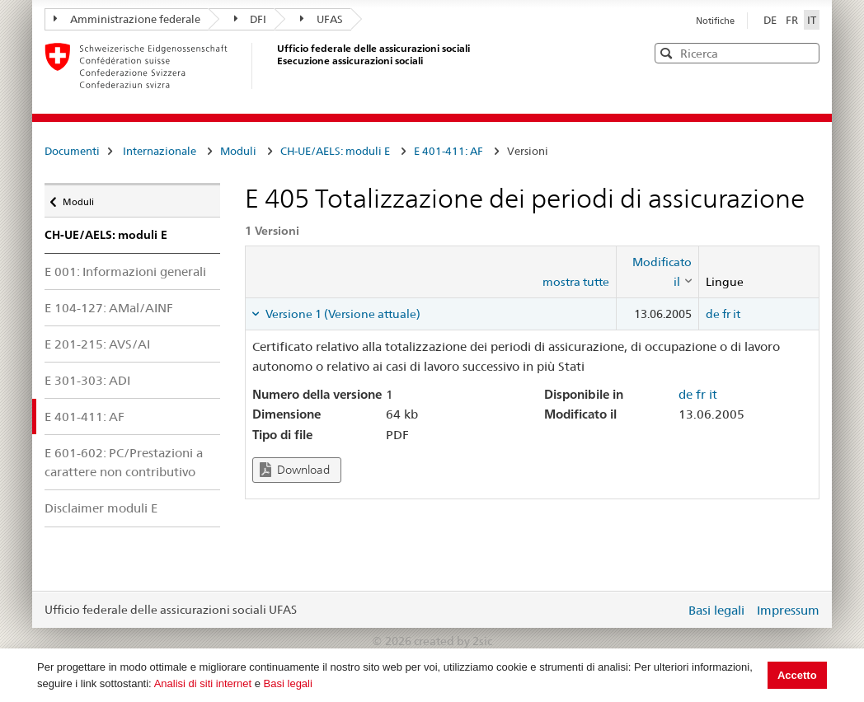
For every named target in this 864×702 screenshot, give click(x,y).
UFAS (321, 19)
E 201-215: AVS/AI (97, 344)
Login (669, 610)
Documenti (72, 150)
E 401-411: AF (448, 150)
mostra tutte (575, 281)
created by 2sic (453, 641)
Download (295, 470)
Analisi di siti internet (203, 683)
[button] (805, 52)
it (736, 314)
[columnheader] (657, 272)
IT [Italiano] (811, 19)
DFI (250, 19)
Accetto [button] (797, 675)
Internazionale (159, 150)
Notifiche (715, 20)
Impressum (788, 610)
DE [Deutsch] (771, 19)
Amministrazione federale (127, 19)
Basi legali (288, 683)
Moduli (238, 150)
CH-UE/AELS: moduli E (335, 150)
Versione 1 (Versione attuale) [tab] (341, 314)
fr (726, 314)
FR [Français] (793, 19)
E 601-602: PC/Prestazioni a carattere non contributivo (124, 462)
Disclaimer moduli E (101, 508)
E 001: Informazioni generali (125, 271)
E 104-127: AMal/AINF (109, 308)
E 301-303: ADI (87, 380)
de (713, 314)
